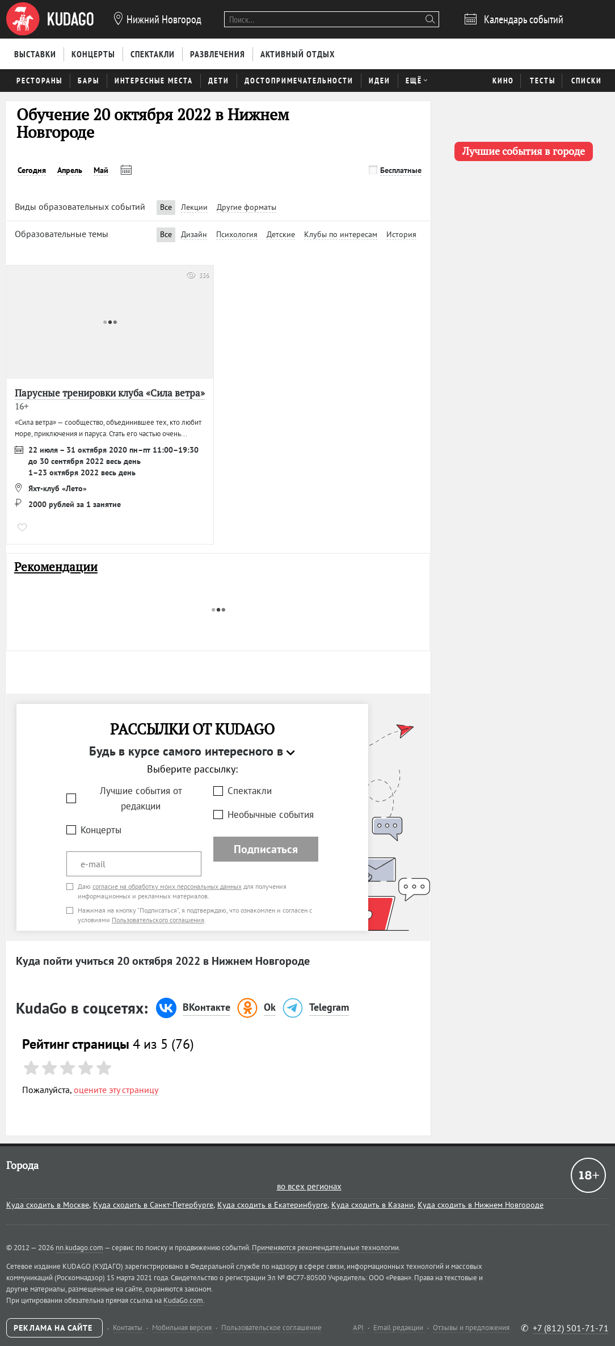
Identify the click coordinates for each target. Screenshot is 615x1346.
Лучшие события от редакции (141, 798)
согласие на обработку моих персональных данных (167, 886)
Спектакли (250, 790)
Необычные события (271, 814)
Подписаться (266, 849)
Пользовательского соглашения (158, 919)
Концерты (101, 830)
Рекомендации (56, 567)
